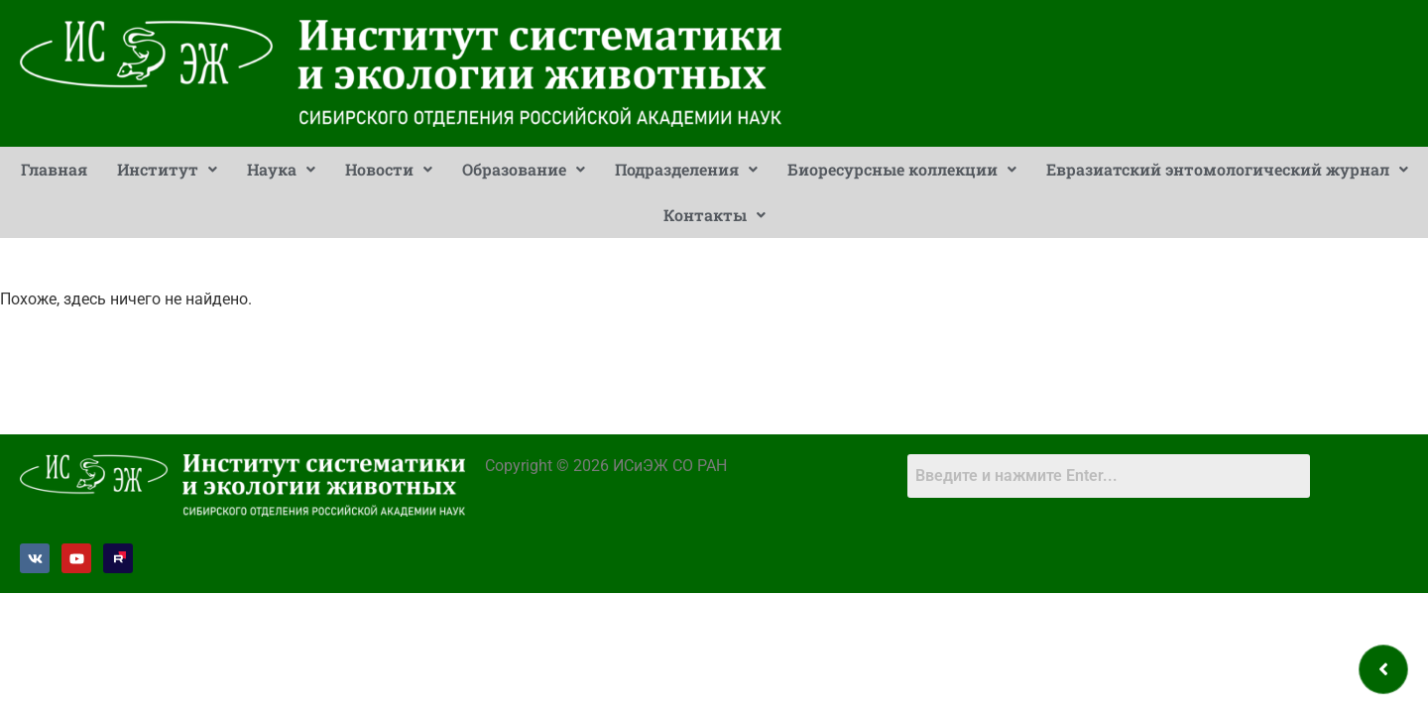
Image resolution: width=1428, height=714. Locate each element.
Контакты (714, 214)
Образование (523, 169)
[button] (167, 169)
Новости (388, 169)
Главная (54, 169)
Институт (167, 169)
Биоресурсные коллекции (901, 169)
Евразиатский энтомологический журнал (1227, 169)
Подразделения (686, 169)
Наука (281, 169)
